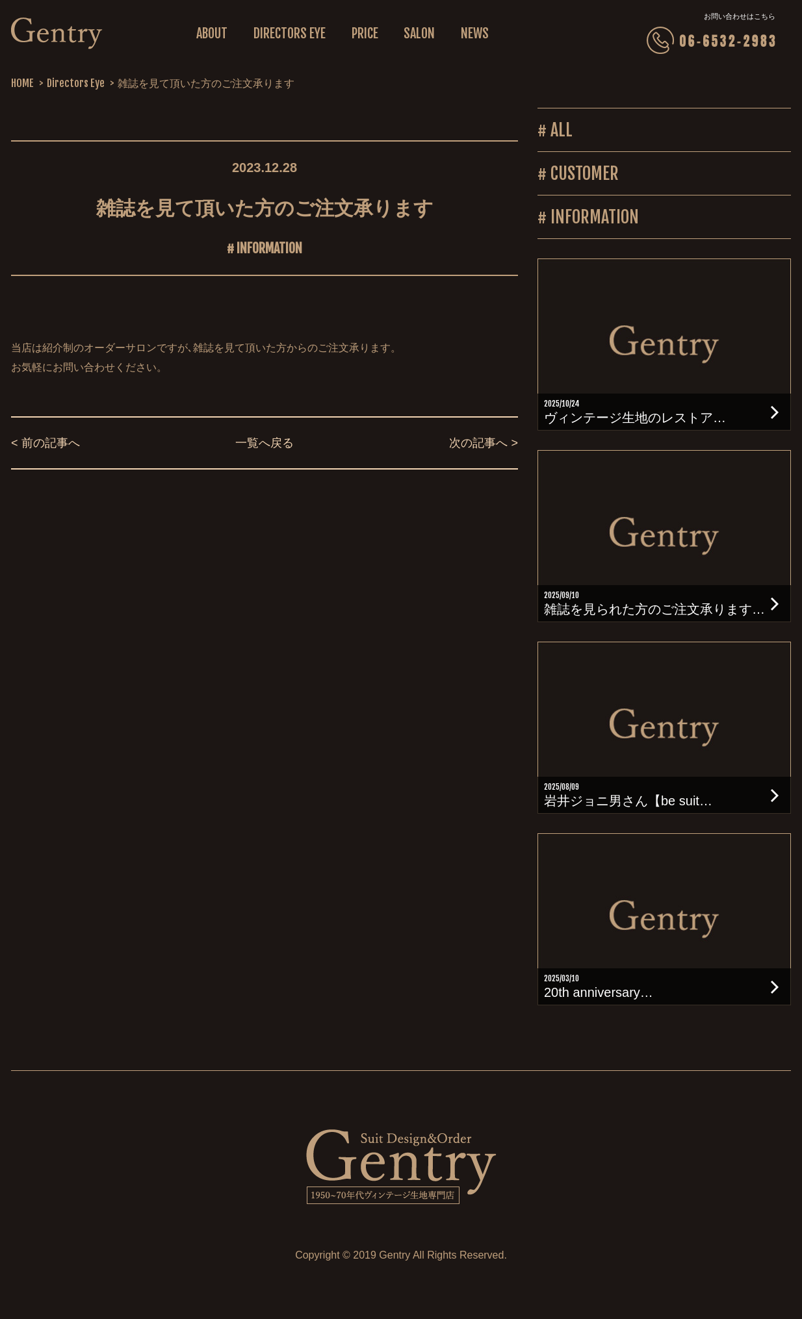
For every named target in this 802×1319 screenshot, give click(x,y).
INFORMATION (269, 248)
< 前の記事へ (45, 442)
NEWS (475, 33)
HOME (22, 83)
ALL (561, 129)
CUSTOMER (584, 173)
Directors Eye (76, 83)
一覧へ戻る (264, 442)
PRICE (365, 33)
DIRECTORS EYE (289, 33)
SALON (419, 33)
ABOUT (211, 33)
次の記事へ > (483, 442)
